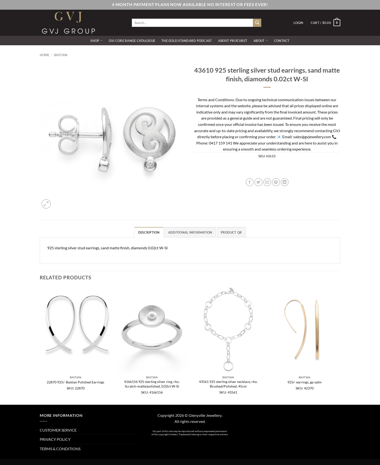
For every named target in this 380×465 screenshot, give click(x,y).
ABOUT (260, 40)
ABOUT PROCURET (232, 41)
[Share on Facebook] (250, 182)
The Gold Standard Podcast (186, 41)
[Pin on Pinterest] (276, 182)
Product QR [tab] (231, 232)
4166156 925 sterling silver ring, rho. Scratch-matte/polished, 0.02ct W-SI (152, 384)
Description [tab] (149, 232)
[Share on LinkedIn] (285, 182)
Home (44, 55)
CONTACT (282, 41)
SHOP (96, 40)
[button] (298, 22)
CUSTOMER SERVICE (58, 430)
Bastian (60, 55)
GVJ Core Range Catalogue (132, 41)
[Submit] (257, 23)
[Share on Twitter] (258, 182)
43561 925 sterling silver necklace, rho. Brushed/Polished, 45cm (228, 384)
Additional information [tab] (190, 232)
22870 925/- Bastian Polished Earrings (75, 382)
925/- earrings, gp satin (304, 382)
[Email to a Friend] (267, 182)
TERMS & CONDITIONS (60, 448)
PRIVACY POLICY (55, 439)
